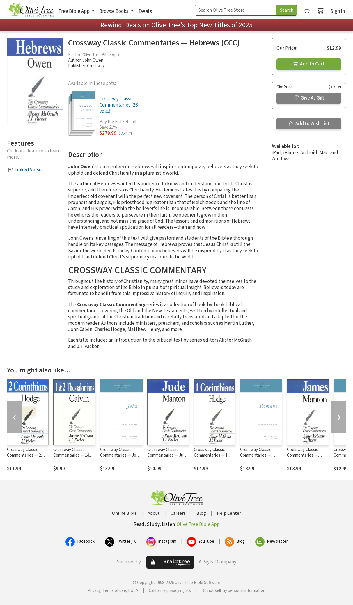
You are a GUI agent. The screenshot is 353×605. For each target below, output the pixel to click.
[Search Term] (236, 10)
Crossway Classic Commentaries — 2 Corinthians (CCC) (24, 455)
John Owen (93, 60)
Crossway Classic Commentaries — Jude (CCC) (167, 455)
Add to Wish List (308, 123)
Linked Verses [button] (29, 169)
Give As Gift (309, 98)
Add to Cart (308, 64)
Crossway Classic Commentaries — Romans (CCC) (255, 455)
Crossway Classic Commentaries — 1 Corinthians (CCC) (211, 455)
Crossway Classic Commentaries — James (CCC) (302, 455)
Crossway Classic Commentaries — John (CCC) (120, 455)
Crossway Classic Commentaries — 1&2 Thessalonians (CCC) (72, 455)
